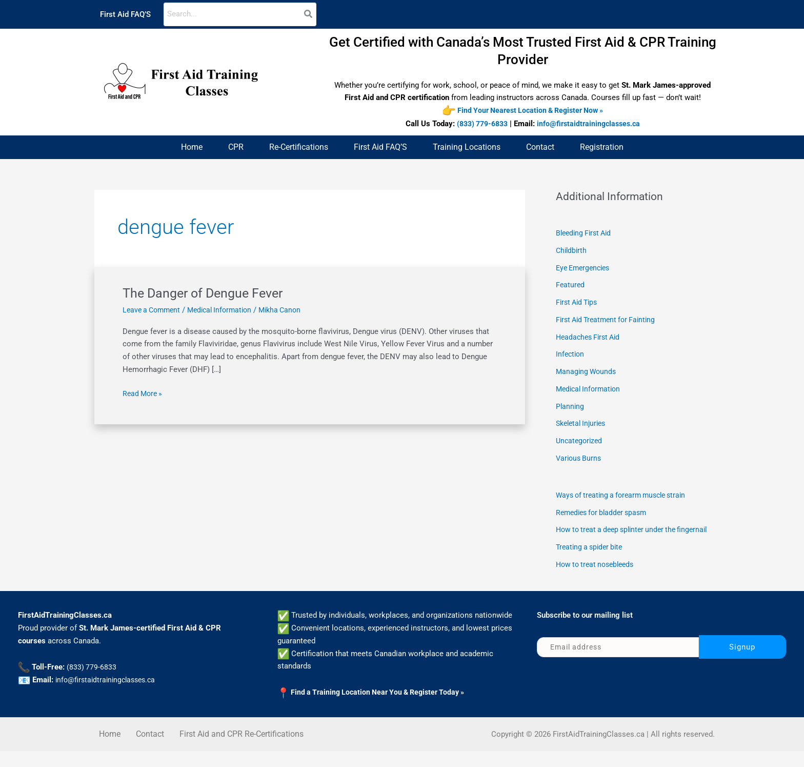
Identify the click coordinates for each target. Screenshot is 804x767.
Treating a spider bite (592, 562)
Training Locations (466, 147)
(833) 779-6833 (480, 124)
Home (192, 147)
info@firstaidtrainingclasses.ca (591, 124)
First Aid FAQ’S (125, 14)
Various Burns (580, 458)
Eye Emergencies (585, 267)
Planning (570, 406)
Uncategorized (580, 441)
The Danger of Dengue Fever (206, 293)
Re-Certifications (298, 147)
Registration (602, 147)
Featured (571, 285)
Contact (540, 147)
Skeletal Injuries (583, 423)
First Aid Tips (578, 302)
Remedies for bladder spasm (605, 512)
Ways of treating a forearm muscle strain (626, 495)
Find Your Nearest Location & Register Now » (530, 110)
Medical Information (226, 310)
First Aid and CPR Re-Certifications (241, 750)
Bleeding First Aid (586, 233)
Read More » (144, 393)
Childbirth (572, 250)
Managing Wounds (587, 372)
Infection (571, 354)
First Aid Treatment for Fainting (609, 320)
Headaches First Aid (590, 337)
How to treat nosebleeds (598, 580)
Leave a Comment (154, 310)
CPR (236, 147)
